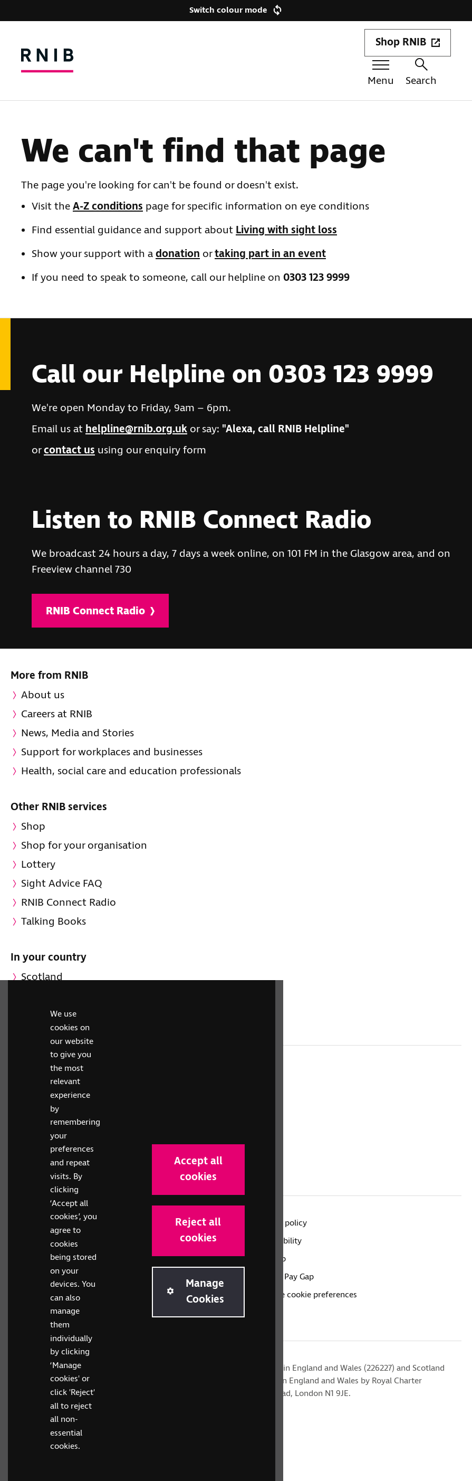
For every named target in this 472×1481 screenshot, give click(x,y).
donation (178, 254)
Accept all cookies (198, 1169)
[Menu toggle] (380, 75)
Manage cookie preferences (306, 1294)
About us (42, 695)
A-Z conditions (108, 207)
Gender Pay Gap (285, 1277)
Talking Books (53, 922)
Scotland (42, 977)
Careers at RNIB (56, 714)
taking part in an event (270, 254)
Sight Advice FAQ (61, 884)
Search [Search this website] (421, 73)
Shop (33, 827)
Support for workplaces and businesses (112, 752)
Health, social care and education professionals (131, 771)
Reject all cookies (198, 1231)
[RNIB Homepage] (47, 60)
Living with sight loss (286, 230)
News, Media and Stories (77, 733)
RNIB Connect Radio (100, 611)
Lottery (38, 865)
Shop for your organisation (84, 846)
